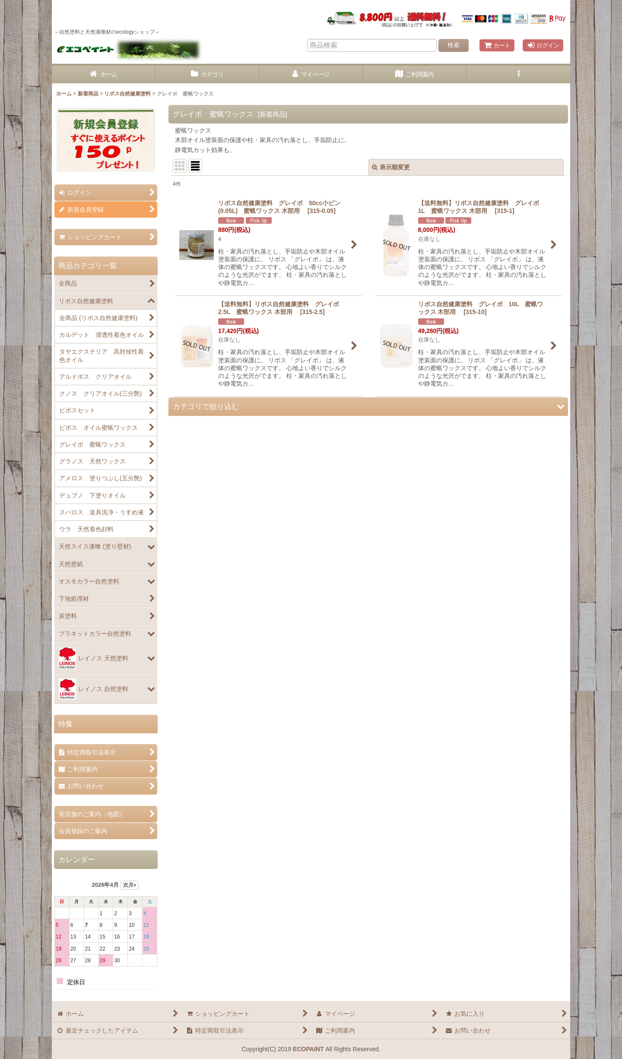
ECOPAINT (308, 1049)
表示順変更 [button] (391, 167)
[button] (518, 74)
